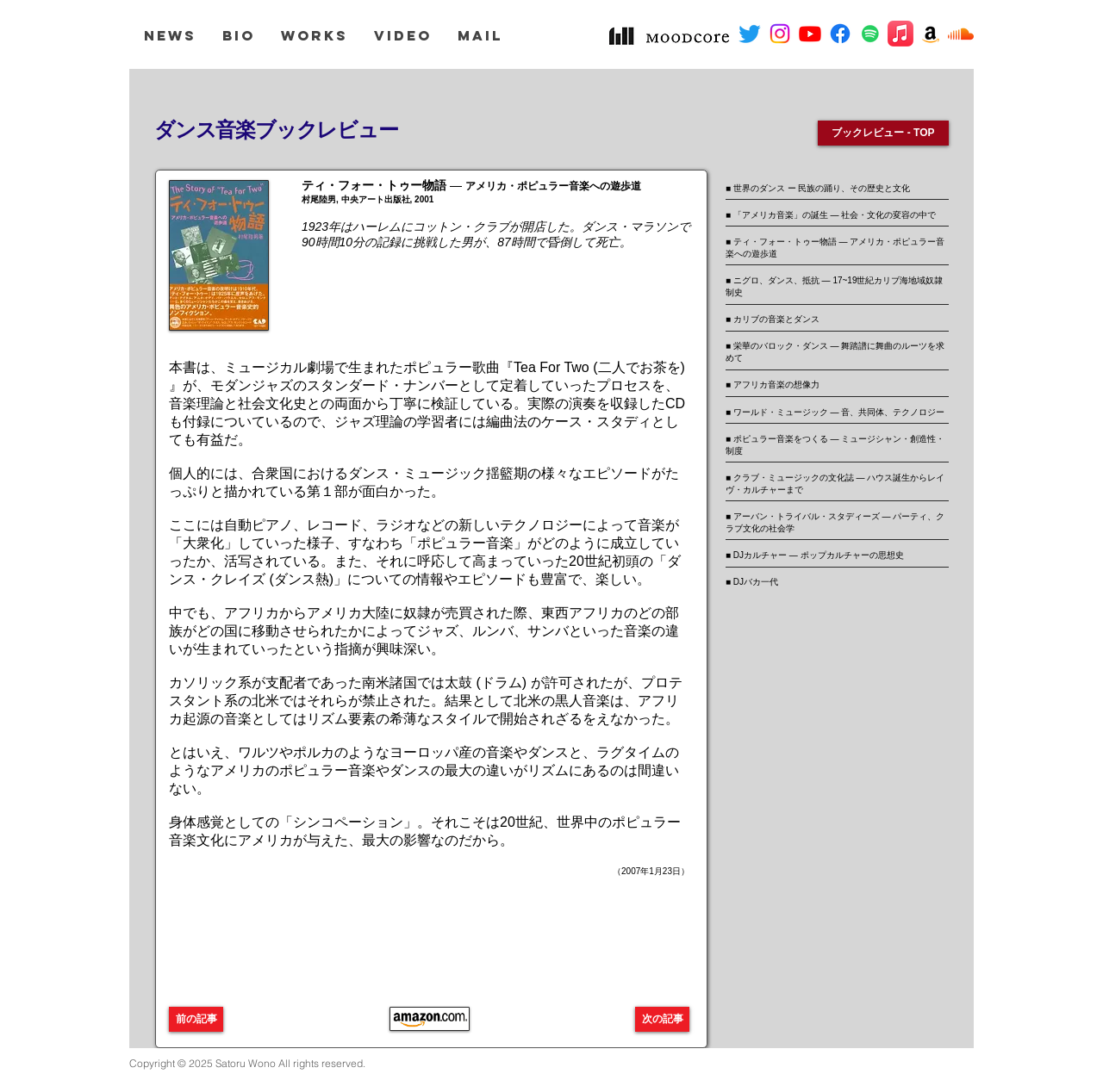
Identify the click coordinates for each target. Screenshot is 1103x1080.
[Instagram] (780, 34)
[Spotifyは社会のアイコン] (870, 34)
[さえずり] (750, 34)
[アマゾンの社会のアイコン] (931, 34)
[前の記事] (196, 1019)
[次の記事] (662, 1019)
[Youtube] (810, 34)
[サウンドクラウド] (961, 34)
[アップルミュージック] (900, 34)
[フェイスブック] (840, 34)
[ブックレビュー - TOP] (883, 133)
